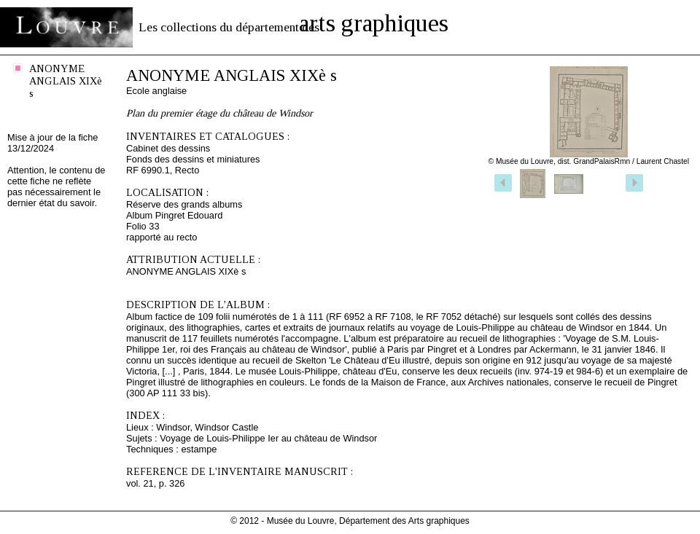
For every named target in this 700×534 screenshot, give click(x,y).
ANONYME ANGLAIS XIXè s (65, 81)
